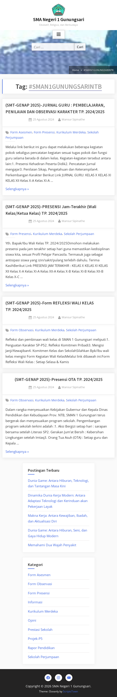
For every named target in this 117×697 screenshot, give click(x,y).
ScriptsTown (70, 691)
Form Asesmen (21, 132)
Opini (32, 620)
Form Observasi (21, 330)
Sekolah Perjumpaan (79, 234)
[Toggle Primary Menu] (58, 34)
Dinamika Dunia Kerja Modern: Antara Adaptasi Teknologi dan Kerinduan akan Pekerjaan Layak (58, 501)
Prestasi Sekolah (40, 629)
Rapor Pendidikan (41, 648)
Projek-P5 (35, 638)
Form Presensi (44, 132)
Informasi (35, 602)
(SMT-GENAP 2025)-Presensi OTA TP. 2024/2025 (59, 379)
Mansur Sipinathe (73, 119)
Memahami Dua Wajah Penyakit (52, 545)
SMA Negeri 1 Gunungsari (58, 19)
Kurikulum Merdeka (71, 132)
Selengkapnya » (27, 189)
